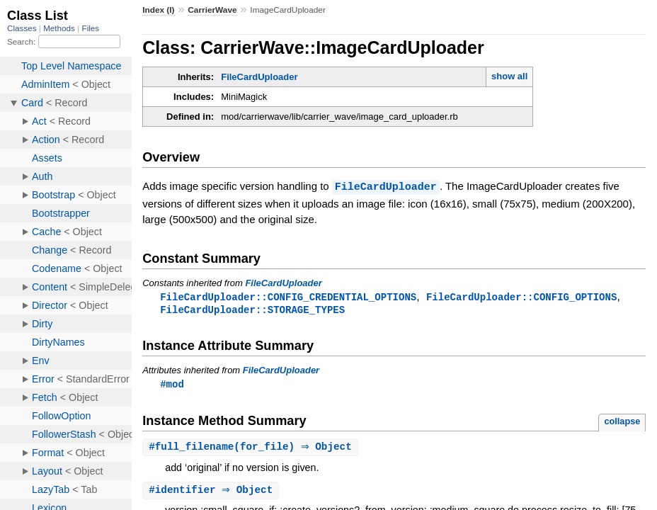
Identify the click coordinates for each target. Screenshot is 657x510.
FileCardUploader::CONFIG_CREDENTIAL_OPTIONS (288, 296)
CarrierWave (212, 10)
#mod (172, 385)
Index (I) (158, 10)
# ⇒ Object (212, 492)
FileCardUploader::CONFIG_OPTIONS (521, 296)
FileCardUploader (259, 77)
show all (509, 76)
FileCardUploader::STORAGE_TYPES (252, 310)
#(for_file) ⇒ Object (252, 448)
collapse (622, 422)
